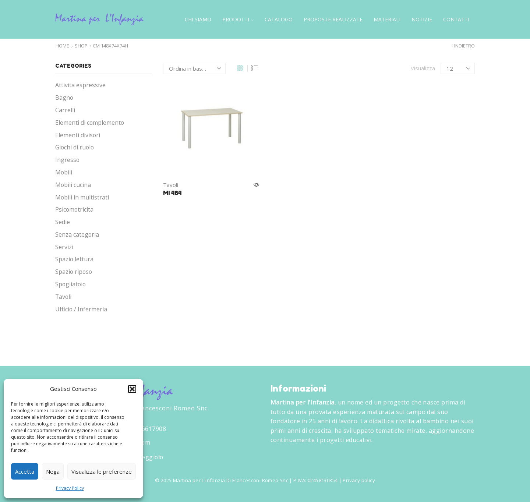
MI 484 (172, 193)
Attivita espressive (80, 85)
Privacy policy (359, 480)
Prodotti (238, 19)
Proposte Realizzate (333, 19)
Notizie (421, 19)
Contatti (456, 19)
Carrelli (65, 110)
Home (62, 45)
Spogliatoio (70, 284)
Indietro (464, 45)
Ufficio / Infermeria (81, 309)
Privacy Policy (70, 488)
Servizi (64, 247)
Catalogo (279, 19)
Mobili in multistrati (82, 197)
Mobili (63, 172)
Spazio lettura (74, 259)
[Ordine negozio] (194, 68)
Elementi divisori (77, 135)
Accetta (24, 471)
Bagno (64, 97)
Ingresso (67, 160)
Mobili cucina (73, 185)
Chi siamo (198, 19)
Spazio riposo (73, 272)
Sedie (62, 222)
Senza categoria (77, 234)
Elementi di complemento (89, 123)
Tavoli (170, 184)
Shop (81, 45)
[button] (132, 389)
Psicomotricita (74, 209)
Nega (53, 471)
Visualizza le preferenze (101, 471)
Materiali (387, 19)
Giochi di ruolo (74, 147)
